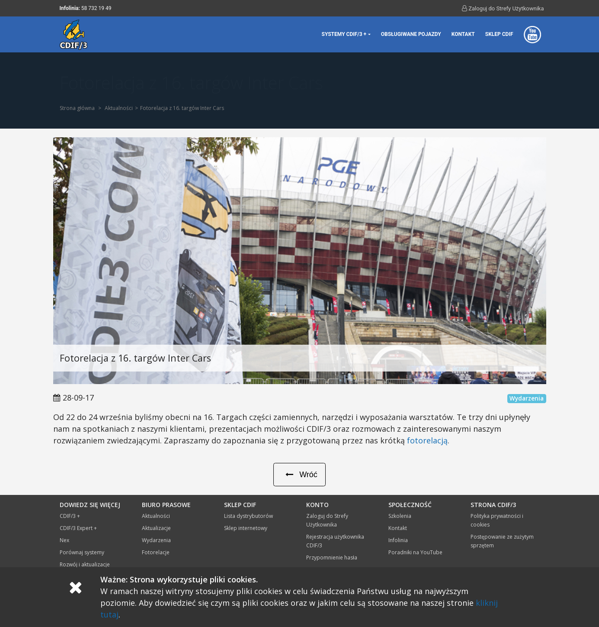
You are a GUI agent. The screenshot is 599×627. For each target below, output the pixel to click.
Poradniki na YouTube (415, 552)
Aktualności (119, 108)
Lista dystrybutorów (248, 516)
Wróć (299, 474)
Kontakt (463, 34)
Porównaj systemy (82, 552)
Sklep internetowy (245, 528)
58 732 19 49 (96, 8)
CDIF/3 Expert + (78, 528)
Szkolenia (399, 516)
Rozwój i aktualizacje (85, 564)
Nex (64, 540)
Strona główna (77, 108)
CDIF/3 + (70, 516)
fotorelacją (427, 440)
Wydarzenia (156, 540)
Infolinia (398, 540)
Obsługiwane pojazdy (411, 34)
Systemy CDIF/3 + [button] (344, 34)
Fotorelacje (156, 552)
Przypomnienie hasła (331, 557)
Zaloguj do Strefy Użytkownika (503, 8)
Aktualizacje (156, 528)
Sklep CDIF (499, 34)
